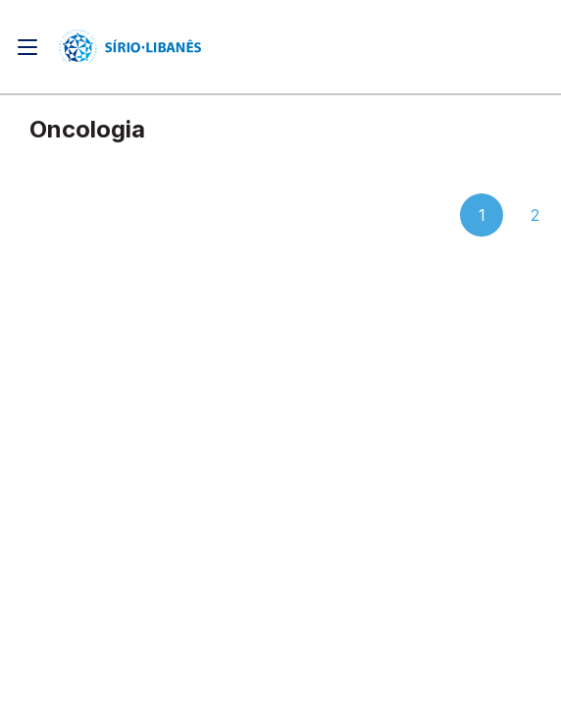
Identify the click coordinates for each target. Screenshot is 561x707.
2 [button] (535, 215)
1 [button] (482, 215)
